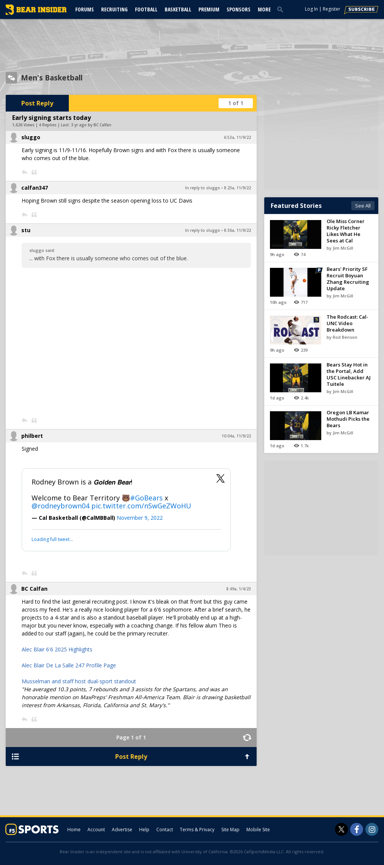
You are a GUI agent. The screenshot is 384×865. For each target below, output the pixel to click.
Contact (164, 829)
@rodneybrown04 (60, 505)
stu (25, 230)
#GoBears (146, 497)
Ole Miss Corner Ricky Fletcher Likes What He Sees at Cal (346, 231)
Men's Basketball (52, 78)
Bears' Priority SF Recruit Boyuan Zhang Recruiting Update (348, 279)
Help (144, 829)
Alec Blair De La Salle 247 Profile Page (69, 665)
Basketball (178, 9)
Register (331, 9)
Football (146, 9)
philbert (32, 435)
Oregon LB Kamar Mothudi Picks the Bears (348, 419)
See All (363, 205)
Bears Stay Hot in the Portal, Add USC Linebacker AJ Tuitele (349, 374)
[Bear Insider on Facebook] (356, 829)
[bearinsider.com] (36, 13)
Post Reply (37, 103)
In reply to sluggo (202, 187)
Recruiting (114, 9)
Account (96, 829)
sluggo (30, 137)
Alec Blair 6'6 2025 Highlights (57, 649)
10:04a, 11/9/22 (236, 436)
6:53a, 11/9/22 (237, 137)
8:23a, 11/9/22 (237, 187)
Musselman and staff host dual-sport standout (79, 681)
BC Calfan (34, 588)
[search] (281, 9)
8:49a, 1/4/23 (238, 588)
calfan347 (34, 187)
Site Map (230, 829)
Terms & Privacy (197, 829)
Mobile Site (258, 829)
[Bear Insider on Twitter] (341, 829)
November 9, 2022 (140, 517)
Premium (208, 9)
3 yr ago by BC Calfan (91, 124)
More (264, 9)
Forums (84, 9)
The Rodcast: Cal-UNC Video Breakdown (347, 323)
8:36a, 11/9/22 (237, 230)
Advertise (122, 829)
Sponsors (239, 9)
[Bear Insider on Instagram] (371, 829)
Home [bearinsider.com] (74, 829)
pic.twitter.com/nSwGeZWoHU (141, 505)
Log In (311, 9)
